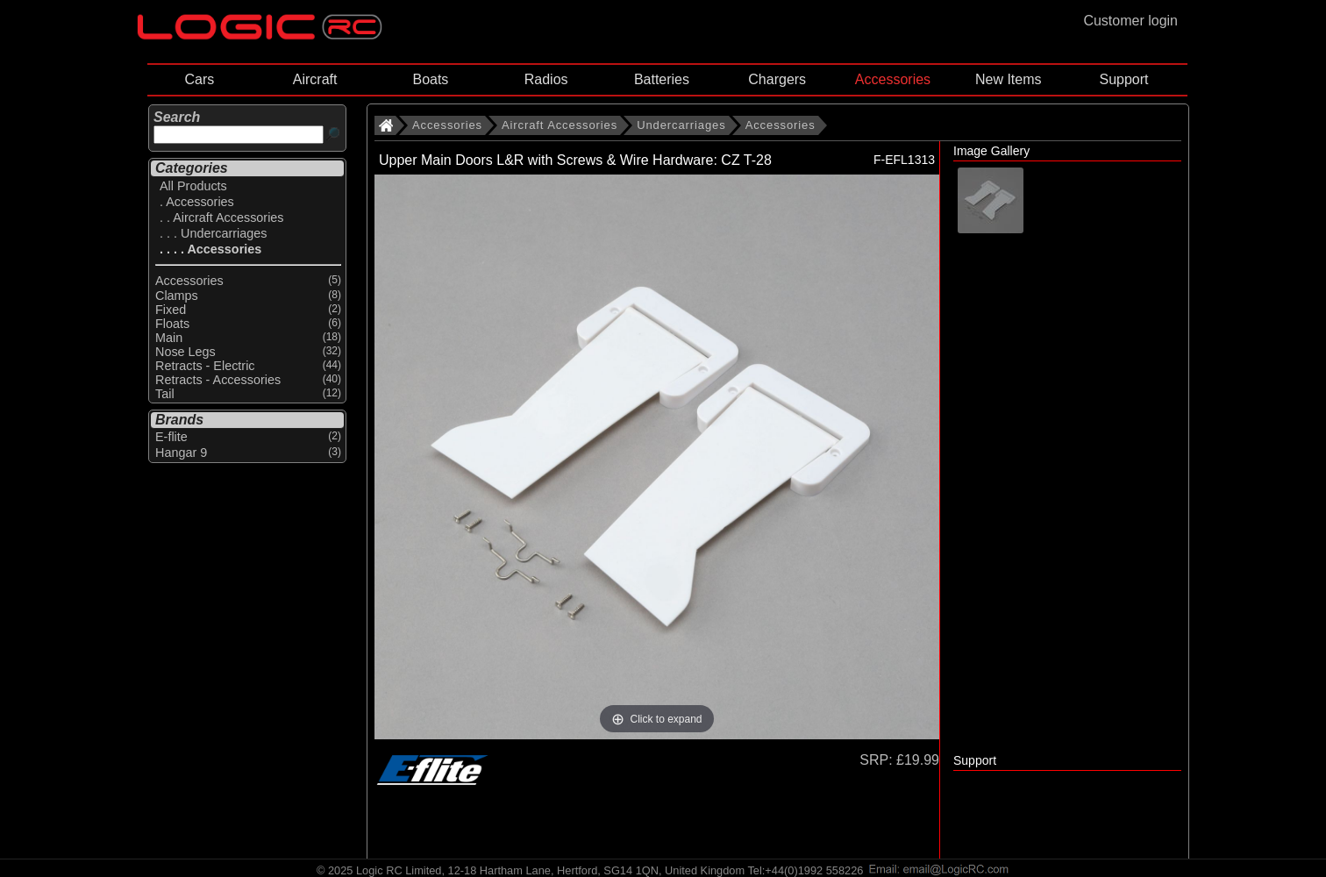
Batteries (661, 79)
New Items (1008, 79)
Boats (430, 79)
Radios (546, 79)
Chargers (777, 79)
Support (1123, 79)
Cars (199, 79)
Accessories (892, 79)
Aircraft (315, 79)
